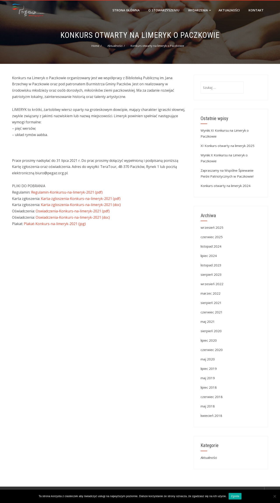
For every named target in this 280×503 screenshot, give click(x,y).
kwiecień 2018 (211, 415)
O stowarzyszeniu (163, 10)
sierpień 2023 (211, 274)
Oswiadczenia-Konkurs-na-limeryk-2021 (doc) (73, 217)
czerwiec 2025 (212, 237)
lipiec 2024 (209, 255)
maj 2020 (208, 359)
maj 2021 (208, 321)
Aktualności (229, 10)
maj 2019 (208, 378)
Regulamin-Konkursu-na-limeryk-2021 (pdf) (67, 192)
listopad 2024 (211, 246)
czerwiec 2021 (212, 312)
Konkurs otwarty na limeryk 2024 (225, 185)
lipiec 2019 (209, 368)
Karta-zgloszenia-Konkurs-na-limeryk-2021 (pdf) (81, 198)
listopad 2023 (211, 265)
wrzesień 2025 (212, 227)
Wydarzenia (199, 10)
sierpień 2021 (211, 302)
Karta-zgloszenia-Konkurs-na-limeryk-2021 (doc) (81, 204)
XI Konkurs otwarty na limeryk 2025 (227, 145)
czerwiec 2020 (212, 350)
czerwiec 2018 (212, 397)
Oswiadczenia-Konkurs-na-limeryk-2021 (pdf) (73, 211)
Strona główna (126, 10)
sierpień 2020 (211, 331)
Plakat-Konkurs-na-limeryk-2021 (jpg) (55, 223)
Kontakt (256, 10)
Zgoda (235, 496)
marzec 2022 (210, 293)
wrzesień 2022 (212, 284)
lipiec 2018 (209, 387)
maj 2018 (208, 406)
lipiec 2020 (209, 340)
